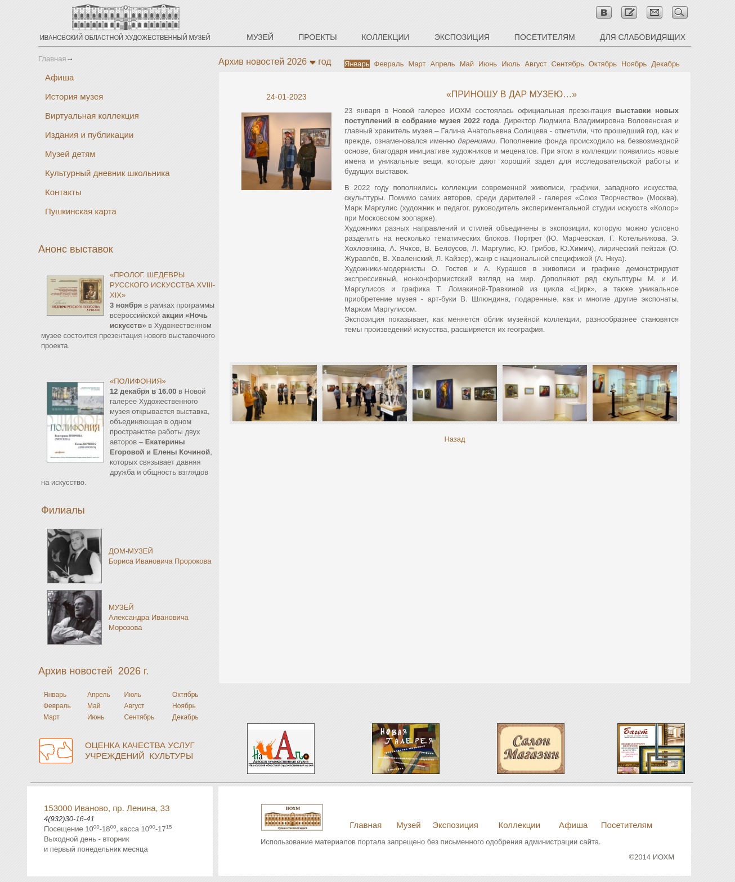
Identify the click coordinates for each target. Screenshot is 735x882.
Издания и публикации (89, 135)
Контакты (63, 192)
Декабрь (665, 64)
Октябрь (603, 64)
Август (535, 64)
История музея (74, 96)
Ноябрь (634, 64)
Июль (510, 64)
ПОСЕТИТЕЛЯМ (544, 37)
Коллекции (520, 825)
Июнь (487, 64)
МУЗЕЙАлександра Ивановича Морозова (149, 617)
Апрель (443, 64)
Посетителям (626, 825)
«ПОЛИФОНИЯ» (138, 381)
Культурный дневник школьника (107, 173)
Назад (454, 439)
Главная (52, 59)
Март (416, 64)
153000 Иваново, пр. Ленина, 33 (107, 808)
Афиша (59, 77)
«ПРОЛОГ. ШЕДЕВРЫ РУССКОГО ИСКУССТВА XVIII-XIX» (162, 285)
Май (467, 64)
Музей (408, 825)
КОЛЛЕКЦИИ (386, 37)
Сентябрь (567, 64)
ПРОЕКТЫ (317, 37)
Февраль (389, 64)
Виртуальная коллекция (92, 115)
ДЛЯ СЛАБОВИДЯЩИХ (642, 37)
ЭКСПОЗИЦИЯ (462, 37)
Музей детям (70, 154)
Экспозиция (455, 825)
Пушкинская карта (80, 211)
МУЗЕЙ (260, 37)
